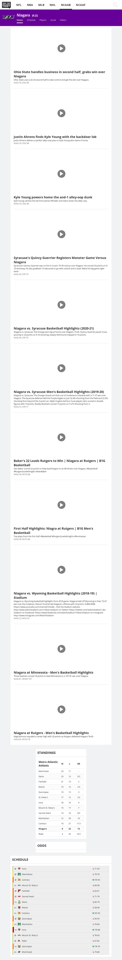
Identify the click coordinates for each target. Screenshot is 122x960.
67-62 (96, 940)
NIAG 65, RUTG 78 (22, 739)
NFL (19, 5)
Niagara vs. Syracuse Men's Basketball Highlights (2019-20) (59, 392)
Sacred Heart (26, 896)
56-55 (96, 918)
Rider (22, 940)
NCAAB (66, 5)
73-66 (96, 951)
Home (20, 20)
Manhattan (25, 874)
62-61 (96, 890)
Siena (22, 902)
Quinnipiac (25, 918)
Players (43, 20)
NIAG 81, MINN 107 (23, 678)
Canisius (24, 879)
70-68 (96, 929)
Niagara (27, 15)
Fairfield (23, 890)
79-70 (96, 874)
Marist (23, 907)
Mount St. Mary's (28, 885)
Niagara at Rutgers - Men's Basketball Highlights (51, 733)
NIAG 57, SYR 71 (21, 406)
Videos (63, 20)
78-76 (96, 946)
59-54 (96, 879)
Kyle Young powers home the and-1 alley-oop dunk (53, 197)
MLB (41, 5)
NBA (30, 5)
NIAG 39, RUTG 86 (22, 474)
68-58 (96, 885)
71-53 (96, 868)
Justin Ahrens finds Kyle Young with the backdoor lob (55, 137)
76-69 (96, 924)
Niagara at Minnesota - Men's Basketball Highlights (53, 672)
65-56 (96, 913)
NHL (53, 5)
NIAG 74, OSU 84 (21, 82)
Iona (22, 868)
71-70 (96, 896)
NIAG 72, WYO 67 (21, 618)
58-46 (96, 907)
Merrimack (25, 951)
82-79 (96, 902)
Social (53, 20)
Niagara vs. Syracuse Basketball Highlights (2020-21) (54, 328)
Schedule (31, 20)
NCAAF (80, 5)
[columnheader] (48, 763)
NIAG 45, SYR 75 (21, 274)
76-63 (96, 935)
